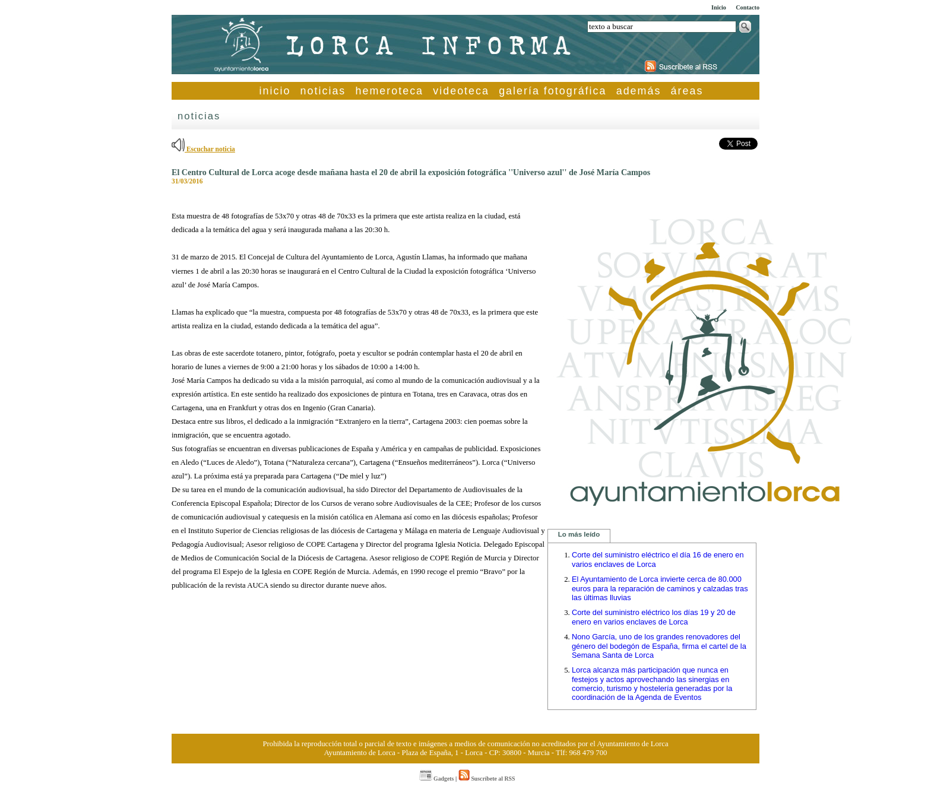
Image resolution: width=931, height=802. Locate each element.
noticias (323, 91)
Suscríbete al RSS (486, 778)
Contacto (747, 7)
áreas (687, 91)
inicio (275, 91)
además (638, 91)
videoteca (461, 91)
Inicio (718, 7)
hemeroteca (390, 91)
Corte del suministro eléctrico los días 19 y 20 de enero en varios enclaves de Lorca (654, 617)
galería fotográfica (552, 91)
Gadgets (436, 778)
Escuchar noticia (203, 149)
